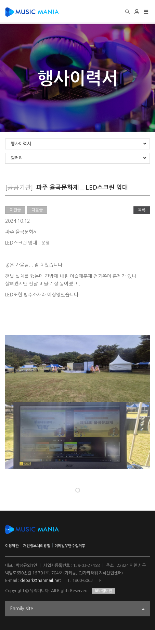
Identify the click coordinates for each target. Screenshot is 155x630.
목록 (141, 210)
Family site (77, 609)
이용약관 (12, 546)
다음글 (37, 210)
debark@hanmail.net (40, 580)
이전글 (15, 210)
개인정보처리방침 (36, 546)
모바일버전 (103, 591)
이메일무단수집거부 (69, 546)
